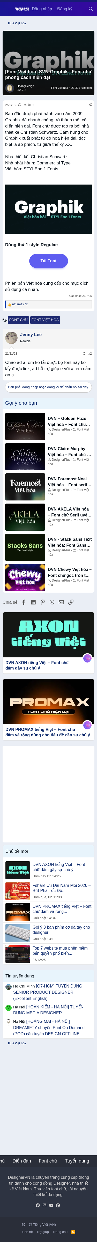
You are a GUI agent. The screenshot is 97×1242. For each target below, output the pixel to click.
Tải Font (49, 261)
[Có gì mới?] (80, 9)
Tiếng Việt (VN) (42, 1225)
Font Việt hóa (59, 87)
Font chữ (48, 1161)
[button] (23, 1224)
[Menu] (7, 9)
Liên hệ (27, 1232)
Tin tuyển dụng (19, 976)
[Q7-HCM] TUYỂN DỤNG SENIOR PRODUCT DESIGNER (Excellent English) (47, 992)
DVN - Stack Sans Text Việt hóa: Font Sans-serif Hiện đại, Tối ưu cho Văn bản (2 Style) (70, 542)
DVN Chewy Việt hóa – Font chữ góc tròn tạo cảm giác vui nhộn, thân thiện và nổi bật (70, 572)
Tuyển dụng (77, 1161)
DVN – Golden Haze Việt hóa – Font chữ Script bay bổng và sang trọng (67, 421)
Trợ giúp (42, 1232)
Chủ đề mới (16, 851)
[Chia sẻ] (90, 105)
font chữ (18, 320)
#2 (90, 353)
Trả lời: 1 (26, 105)
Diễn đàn (21, 1161)
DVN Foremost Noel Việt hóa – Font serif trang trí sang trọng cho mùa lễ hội (67, 482)
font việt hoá (45, 320)
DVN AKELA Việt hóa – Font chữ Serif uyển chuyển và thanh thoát (70, 512)
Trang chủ (60, 1232)
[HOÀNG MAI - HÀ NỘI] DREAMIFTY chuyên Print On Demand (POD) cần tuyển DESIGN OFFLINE (49, 1027)
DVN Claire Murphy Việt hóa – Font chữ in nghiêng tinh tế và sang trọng (69, 452)
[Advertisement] (48, 794)
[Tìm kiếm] (90, 9)
